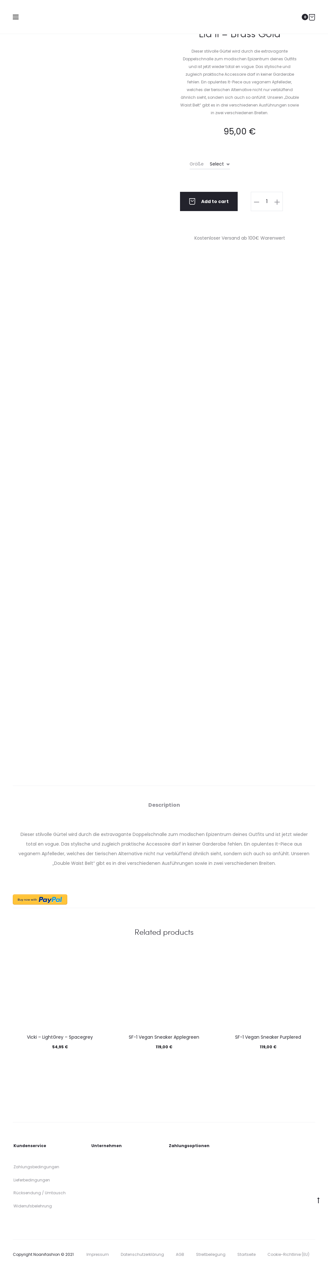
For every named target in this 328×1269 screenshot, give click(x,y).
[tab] (164, 805)
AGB (180, 1254)
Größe (197, 164)
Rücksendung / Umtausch (39, 1193)
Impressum (97, 1254)
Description (164, 805)
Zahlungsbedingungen (36, 1167)
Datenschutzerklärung (142, 1254)
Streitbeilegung (211, 1254)
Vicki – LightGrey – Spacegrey (60, 1037)
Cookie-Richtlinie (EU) (288, 1254)
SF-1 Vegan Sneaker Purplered (268, 1037)
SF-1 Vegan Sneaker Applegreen (164, 1037)
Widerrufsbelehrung (32, 1206)
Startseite (246, 1254)
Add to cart (209, 201)
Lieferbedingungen (31, 1180)
